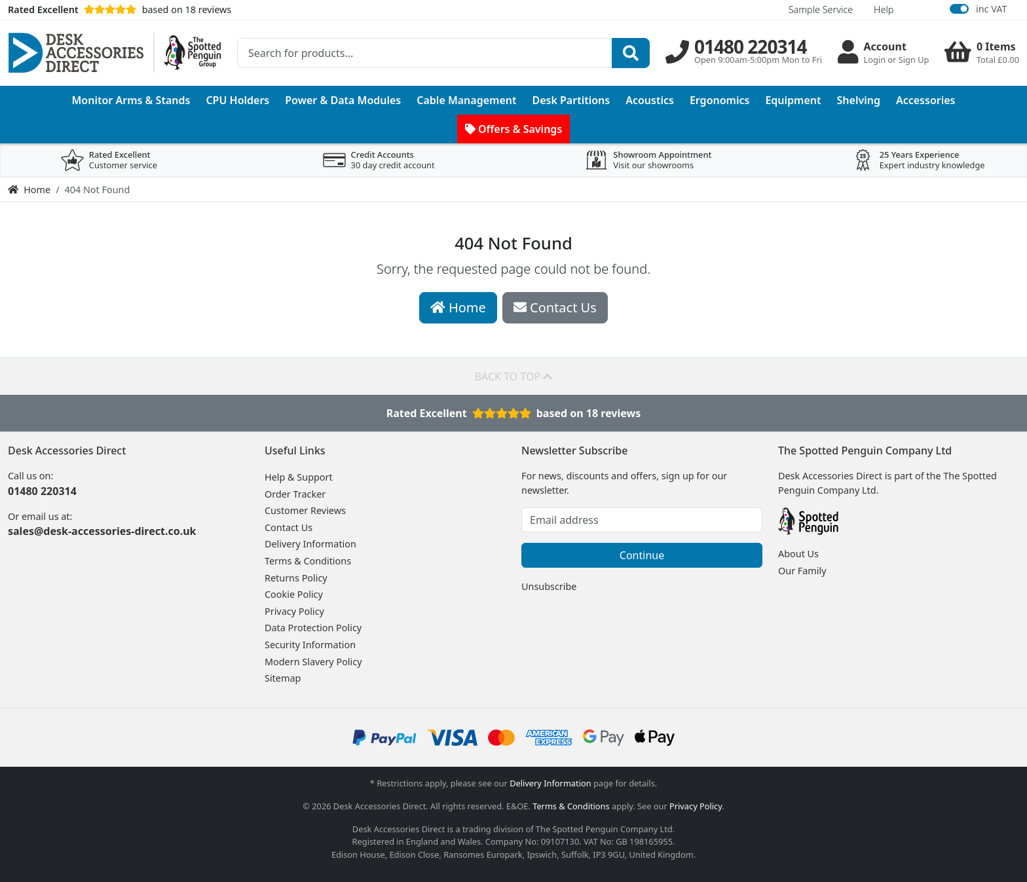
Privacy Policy (294, 611)
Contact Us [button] (555, 307)
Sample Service (821, 9)
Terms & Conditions (308, 561)
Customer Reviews (305, 510)
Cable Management (466, 100)
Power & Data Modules (343, 100)
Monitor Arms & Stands (131, 100)
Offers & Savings (514, 129)
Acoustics (650, 100)
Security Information (310, 644)
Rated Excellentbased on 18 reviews (513, 413)
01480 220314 (42, 491)
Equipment (793, 100)
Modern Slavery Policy (313, 661)
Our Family (802, 570)
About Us (798, 553)
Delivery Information (310, 544)
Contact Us (288, 527)
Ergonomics (720, 100)
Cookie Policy (294, 594)
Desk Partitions (571, 100)
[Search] (631, 53)
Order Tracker (295, 494)
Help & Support (299, 477)
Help (883, 9)
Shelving (858, 100)
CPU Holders (237, 100)
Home (29, 189)
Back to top (514, 376)
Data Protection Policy (313, 627)
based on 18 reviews (119, 9)
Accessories (926, 100)
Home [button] (458, 307)
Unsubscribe (548, 586)
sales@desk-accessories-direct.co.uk (102, 531)
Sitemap (283, 678)
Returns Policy (296, 578)
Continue (642, 555)
